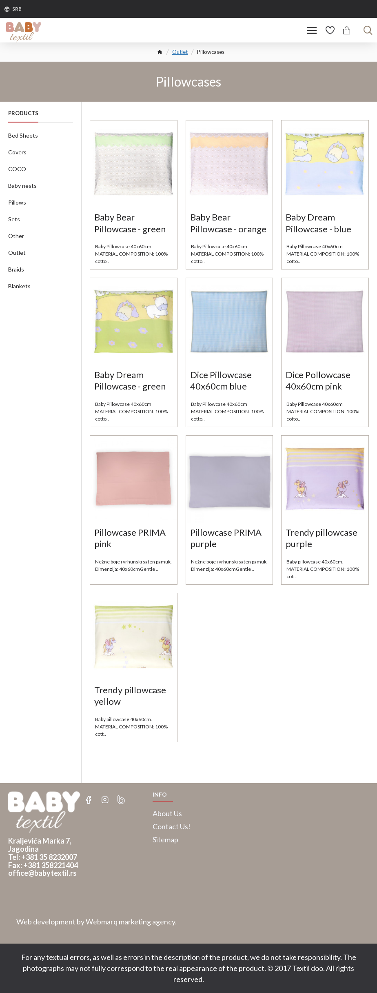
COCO (17, 168)
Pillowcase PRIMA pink (130, 538)
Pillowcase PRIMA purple (226, 538)
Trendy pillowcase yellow (130, 695)
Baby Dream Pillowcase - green (130, 380)
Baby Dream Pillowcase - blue (318, 223)
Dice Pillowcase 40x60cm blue (221, 380)
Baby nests (22, 185)
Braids (16, 269)
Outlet (180, 52)
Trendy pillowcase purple (321, 538)
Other (16, 235)
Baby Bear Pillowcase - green (130, 223)
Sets (14, 219)
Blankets (19, 286)
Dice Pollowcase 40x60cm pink (318, 380)
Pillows (17, 202)
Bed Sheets (23, 135)
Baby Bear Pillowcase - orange (228, 223)
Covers (17, 152)
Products (23, 113)
